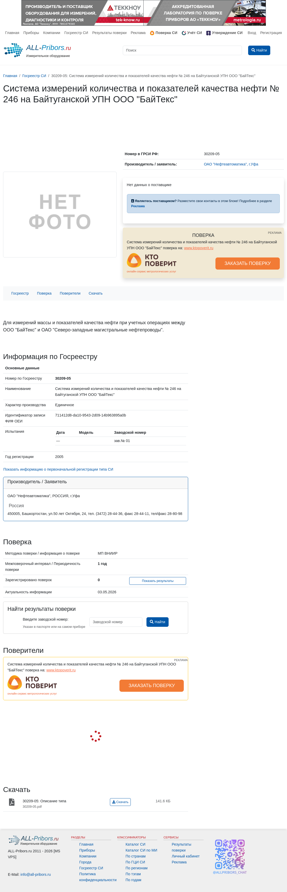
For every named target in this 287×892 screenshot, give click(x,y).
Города (85, 862)
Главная (12, 33)
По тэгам (133, 874)
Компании (51, 33)
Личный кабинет (185, 856)
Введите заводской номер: (45, 619)
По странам (136, 856)
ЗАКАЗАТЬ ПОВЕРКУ (247, 263)
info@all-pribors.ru (36, 874)
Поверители (70, 293)
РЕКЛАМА (275, 232)
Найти (157, 622)
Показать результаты (157, 581)
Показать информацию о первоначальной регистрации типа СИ (58, 469)
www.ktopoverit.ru (198, 248)
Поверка (44, 293)
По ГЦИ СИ (135, 862)
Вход (252, 33)
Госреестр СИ (76, 33)
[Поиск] (182, 50)
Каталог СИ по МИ (141, 850)
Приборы (31, 33)
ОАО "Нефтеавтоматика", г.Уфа (231, 164)
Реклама (138, 33)
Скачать (96, 293)
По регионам (137, 868)
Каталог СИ (135, 844)
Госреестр (20, 293)
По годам (133, 880)
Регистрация (271, 33)
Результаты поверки (109, 33)
